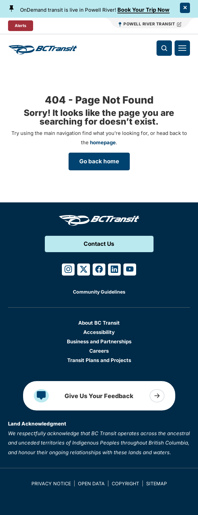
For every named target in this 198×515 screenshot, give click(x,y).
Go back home (99, 161)
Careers (99, 351)
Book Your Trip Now (143, 9)
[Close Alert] (185, 8)
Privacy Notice (51, 483)
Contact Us (99, 243)
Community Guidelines (99, 292)
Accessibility (99, 332)
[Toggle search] (164, 48)
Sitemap (156, 483)
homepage (103, 142)
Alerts (20, 25)
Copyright (125, 483)
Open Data (91, 483)
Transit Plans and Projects (99, 360)
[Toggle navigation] (182, 48)
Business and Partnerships (99, 341)
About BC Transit (99, 323)
